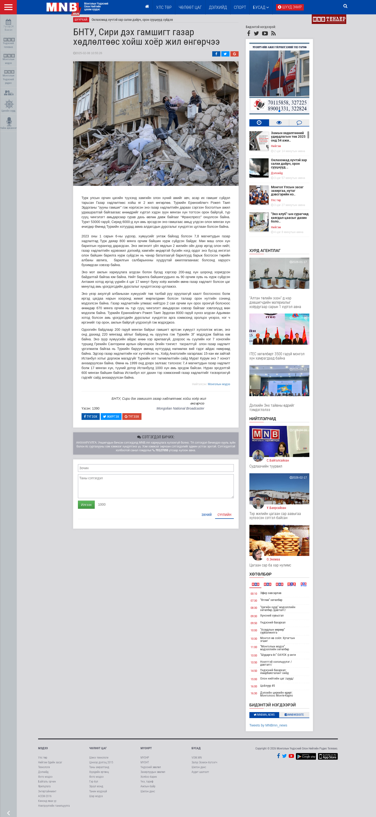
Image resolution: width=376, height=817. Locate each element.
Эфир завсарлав (274, 595)
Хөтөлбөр (264, 576)
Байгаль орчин (47, 783)
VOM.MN (197, 759)
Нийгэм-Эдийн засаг (50, 764)
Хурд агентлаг (268, 253)
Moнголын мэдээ (222, 386)
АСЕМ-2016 (45, 798)
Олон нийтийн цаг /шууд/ (280, 680)
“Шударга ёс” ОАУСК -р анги (282, 656)
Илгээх (89, 506)
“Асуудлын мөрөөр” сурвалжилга (276, 633)
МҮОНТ (145, 764)
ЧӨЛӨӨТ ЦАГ (190, 7)
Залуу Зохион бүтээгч (204, 764)
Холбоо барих (149, 778)
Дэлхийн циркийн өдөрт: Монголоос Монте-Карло (280, 696)
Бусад (261, 7)
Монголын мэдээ (9, 59)
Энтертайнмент (47, 793)
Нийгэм (279, 148)
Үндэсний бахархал (276, 624)
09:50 (257, 625)
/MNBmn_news (267, 716)
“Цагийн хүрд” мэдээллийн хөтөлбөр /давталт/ (281, 610)
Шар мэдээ (96, 798)
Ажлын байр (148, 788)
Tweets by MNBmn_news (272, 727)
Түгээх (94, 418)
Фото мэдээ (45, 778)
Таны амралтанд (99, 769)
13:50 (257, 664)
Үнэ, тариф (147, 783)
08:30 (257, 609)
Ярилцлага (44, 788)
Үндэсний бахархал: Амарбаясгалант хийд (278, 673)
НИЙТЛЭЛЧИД (266, 421)
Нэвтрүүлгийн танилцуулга (54, 807)
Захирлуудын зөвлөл (153, 774)
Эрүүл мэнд (96, 788)
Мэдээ (43, 750)
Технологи (44, 769)
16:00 (257, 688)
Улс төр (164, 7)
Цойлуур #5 (271, 687)
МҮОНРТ (146, 750)
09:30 (257, 618)
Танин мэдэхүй (98, 793)
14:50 (257, 673)
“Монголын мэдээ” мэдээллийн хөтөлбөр (278, 649)
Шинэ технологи (98, 759)
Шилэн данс (148, 793)
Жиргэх (114, 418)
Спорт (240, 7)
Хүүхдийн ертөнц (99, 774)
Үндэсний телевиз (9, 43)
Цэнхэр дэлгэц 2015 (101, 764)
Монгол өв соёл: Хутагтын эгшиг (281, 641)
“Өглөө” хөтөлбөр (275, 602)
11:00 (257, 649)
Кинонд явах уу (47, 803)
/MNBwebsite (297, 716)
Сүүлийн (228, 517)
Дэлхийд (218, 7)
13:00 (257, 657)
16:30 (257, 695)
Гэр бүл (93, 783)
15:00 (257, 681)
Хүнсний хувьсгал (275, 617)
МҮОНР (145, 759)
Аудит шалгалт (200, 774)
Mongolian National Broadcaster (184, 410)
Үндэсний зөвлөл (151, 769)
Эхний (210, 517)
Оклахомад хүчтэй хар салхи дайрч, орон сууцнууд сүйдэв (135, 21)
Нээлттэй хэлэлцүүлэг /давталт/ (279, 665)
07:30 (257, 602)
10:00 (257, 632)
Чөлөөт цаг (98, 750)
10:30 (257, 640)
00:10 (257, 595)
